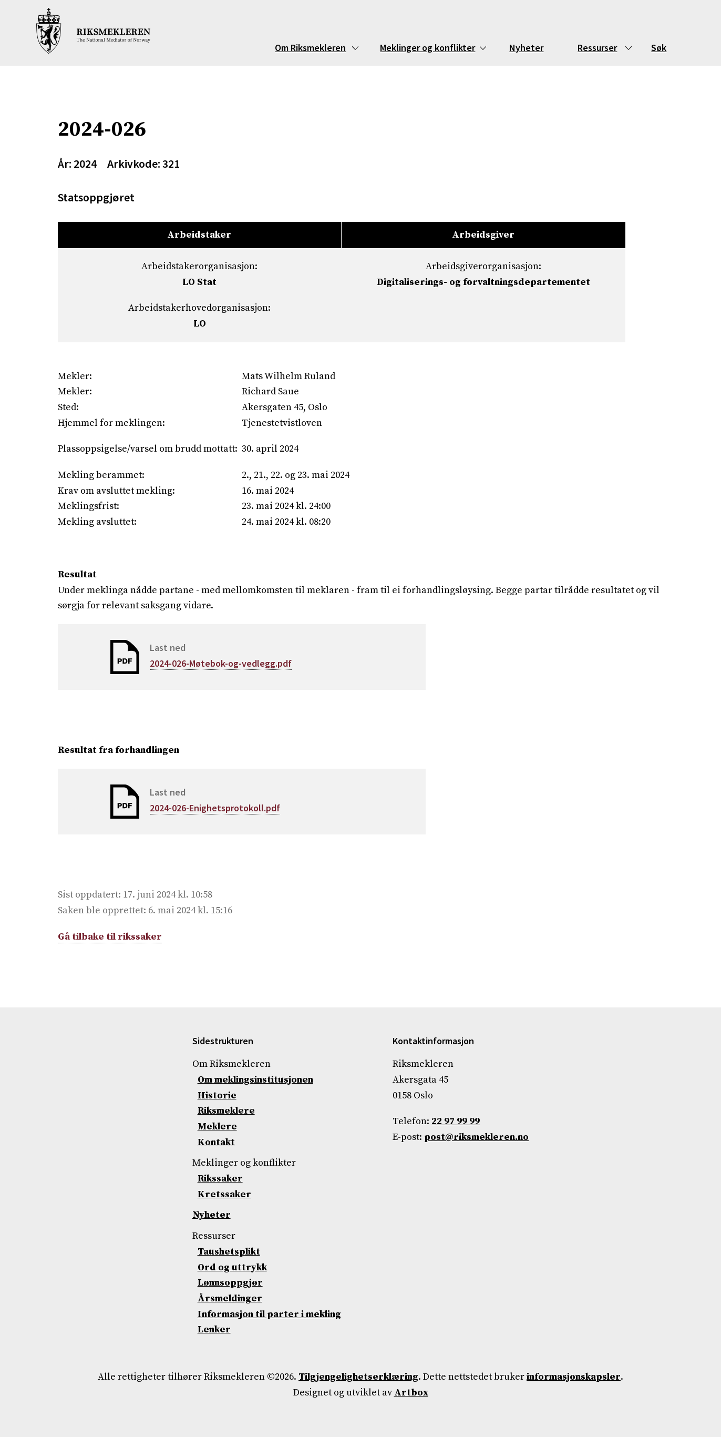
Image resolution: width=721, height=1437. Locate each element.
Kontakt (216, 1142)
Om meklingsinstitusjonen (255, 1080)
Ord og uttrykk (232, 1267)
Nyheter (526, 48)
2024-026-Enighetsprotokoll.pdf (215, 808)
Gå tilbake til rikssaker (110, 937)
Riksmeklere (226, 1111)
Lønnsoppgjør (230, 1283)
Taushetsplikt (229, 1252)
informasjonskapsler (574, 1377)
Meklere (217, 1126)
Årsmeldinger (230, 1298)
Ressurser (597, 48)
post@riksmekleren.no (476, 1137)
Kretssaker (224, 1194)
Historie (217, 1095)
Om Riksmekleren (310, 48)
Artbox (411, 1393)
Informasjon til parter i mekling (269, 1314)
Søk (658, 48)
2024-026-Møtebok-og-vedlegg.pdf (221, 663)
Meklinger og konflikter (427, 48)
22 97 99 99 (455, 1121)
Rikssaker (220, 1179)
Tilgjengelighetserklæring (358, 1377)
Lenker (214, 1329)
